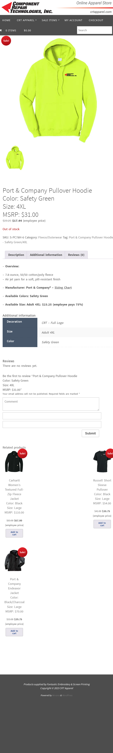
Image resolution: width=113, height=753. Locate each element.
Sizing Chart (63, 287)
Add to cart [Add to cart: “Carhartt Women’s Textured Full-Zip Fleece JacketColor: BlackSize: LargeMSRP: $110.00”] (14, 533)
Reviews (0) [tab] (76, 255)
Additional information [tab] (46, 255)
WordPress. (67, 695)
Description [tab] (16, 255)
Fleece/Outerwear (50, 237)
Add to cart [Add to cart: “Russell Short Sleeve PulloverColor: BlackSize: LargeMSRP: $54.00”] (102, 524)
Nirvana (56, 695)
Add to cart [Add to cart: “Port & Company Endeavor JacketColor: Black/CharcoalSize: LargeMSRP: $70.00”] (14, 632)
